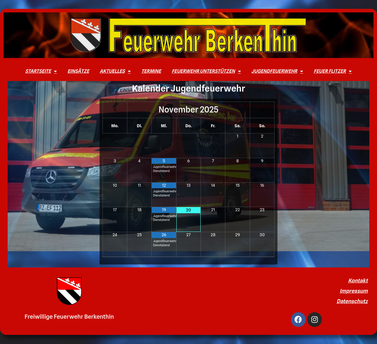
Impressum (354, 291)
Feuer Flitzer (333, 71)
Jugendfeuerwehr (277, 71)
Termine (151, 71)
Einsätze (78, 71)
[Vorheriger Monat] (115, 109)
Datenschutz (352, 301)
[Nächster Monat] (262, 109)
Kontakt (358, 280)
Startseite (41, 71)
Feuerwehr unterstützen (206, 71)
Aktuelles (115, 71)
